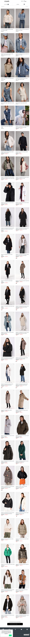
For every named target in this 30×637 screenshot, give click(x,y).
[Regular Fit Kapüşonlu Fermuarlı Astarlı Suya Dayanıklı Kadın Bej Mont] (22, 604)
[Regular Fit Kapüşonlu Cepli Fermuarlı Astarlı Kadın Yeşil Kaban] (22, 450)
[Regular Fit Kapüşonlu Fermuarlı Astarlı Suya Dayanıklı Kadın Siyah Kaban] (22, 217)
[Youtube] (21, 629)
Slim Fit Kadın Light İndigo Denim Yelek (7, 102)
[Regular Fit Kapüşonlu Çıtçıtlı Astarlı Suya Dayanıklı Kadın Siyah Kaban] (22, 373)
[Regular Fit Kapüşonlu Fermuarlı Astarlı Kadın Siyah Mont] (8, 604)
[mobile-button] (26, 1)
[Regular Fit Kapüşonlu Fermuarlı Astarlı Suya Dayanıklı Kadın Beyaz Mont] (8, 579)
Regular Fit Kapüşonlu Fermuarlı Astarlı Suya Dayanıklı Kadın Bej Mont (22, 616)
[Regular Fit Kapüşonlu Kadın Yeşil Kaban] (22, 270)
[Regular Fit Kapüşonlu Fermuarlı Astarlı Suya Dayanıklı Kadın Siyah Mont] (8, 502)
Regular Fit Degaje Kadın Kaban (6, 410)
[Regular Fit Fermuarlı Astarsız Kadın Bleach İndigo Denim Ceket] (8, 43)
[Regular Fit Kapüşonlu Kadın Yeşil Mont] (22, 553)
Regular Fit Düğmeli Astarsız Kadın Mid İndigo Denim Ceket (22, 30)
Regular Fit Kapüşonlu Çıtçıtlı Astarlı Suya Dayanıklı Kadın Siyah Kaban (22, 385)
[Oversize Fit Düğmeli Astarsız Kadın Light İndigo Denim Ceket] (22, 67)
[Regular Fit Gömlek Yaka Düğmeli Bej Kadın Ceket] (8, 67)
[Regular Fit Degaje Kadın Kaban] (8, 399)
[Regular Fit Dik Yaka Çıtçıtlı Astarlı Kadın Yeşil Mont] (8, 553)
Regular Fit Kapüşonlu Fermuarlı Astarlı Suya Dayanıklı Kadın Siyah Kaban (22, 229)
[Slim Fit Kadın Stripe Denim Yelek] (22, 92)
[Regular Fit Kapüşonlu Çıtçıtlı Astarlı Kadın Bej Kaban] (22, 399)
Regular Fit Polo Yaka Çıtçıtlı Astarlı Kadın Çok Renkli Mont (22, 590)
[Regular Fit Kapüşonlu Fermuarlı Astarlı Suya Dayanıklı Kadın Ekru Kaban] (22, 321)
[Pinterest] (27, 629)
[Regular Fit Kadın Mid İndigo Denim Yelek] (8, 115)
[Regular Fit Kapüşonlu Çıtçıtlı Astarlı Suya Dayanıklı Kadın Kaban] (22, 347)
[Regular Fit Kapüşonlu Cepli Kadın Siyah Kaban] (8, 295)
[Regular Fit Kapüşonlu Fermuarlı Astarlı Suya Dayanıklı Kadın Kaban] (8, 475)
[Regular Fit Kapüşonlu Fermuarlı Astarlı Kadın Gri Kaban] (8, 425)
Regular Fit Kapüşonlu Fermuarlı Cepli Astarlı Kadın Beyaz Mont (22, 513)
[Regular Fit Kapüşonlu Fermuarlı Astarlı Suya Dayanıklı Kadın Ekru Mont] (22, 115)
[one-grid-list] (25, 4)
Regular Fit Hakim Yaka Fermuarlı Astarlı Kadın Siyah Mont (21, 487)
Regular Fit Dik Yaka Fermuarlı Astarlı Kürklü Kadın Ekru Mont (7, 152)
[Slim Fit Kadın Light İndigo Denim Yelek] (8, 92)
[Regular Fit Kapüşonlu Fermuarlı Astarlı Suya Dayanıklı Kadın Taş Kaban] (22, 243)
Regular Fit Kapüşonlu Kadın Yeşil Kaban (22, 280)
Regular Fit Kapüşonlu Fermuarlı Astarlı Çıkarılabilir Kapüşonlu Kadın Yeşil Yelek (7, 178)
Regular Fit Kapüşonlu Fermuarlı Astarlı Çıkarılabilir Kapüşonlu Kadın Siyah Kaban (7, 229)
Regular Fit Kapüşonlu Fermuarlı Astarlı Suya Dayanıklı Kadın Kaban (7, 487)
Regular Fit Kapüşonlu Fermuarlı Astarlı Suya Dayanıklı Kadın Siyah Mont (7, 513)
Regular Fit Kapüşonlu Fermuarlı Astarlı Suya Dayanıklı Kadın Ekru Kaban (22, 333)
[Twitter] (15, 629)
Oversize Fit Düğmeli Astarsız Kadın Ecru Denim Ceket (7, 30)
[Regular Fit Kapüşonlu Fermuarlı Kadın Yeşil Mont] (22, 528)
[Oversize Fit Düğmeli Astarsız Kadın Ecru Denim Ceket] (8, 18)
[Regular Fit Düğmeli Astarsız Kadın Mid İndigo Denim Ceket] (22, 18)
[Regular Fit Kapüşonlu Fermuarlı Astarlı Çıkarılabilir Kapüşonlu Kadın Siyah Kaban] (8, 217)
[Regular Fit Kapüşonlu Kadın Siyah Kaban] (8, 243)
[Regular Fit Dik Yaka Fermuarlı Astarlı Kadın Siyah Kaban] (8, 192)
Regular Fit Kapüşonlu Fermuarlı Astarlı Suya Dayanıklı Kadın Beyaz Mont (7, 590)
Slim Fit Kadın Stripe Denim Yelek (21, 102)
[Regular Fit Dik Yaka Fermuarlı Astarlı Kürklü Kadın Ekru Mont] (8, 141)
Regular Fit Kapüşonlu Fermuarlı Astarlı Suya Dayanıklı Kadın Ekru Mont (22, 127)
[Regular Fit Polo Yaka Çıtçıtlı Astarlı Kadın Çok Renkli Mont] (22, 579)
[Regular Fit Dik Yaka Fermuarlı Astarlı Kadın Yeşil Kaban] (8, 321)
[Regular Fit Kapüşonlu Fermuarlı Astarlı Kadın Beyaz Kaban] (22, 192)
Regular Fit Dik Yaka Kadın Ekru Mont (7, 538)
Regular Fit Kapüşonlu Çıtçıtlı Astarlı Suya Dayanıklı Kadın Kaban (22, 358)
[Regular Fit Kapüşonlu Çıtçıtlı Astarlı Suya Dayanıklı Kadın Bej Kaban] (8, 373)
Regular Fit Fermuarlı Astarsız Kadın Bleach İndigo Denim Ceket (7, 54)
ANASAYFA (2, 6)
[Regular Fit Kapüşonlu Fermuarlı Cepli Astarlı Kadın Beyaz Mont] (22, 502)
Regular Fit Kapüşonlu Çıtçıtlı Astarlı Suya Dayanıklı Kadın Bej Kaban (7, 385)
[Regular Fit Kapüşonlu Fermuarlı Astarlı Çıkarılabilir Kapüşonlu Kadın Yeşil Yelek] (8, 166)
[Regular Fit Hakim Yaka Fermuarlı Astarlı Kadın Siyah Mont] (22, 475)
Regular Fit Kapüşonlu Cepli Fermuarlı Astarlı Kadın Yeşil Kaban (22, 462)
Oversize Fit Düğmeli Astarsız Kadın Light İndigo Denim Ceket (22, 79)
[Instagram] (9, 629)
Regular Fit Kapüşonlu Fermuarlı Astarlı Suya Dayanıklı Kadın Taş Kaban (22, 255)
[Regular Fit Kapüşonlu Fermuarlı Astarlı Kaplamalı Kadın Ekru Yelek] (22, 166)
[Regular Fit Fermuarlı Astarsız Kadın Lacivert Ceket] (22, 141)
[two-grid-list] (24, 4)
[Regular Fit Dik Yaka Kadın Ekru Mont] (8, 528)
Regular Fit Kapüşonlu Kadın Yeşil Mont (22, 564)
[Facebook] (3, 629)
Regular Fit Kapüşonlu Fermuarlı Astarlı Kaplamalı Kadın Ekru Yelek (22, 178)
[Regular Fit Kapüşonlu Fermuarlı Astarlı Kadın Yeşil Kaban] (22, 425)
